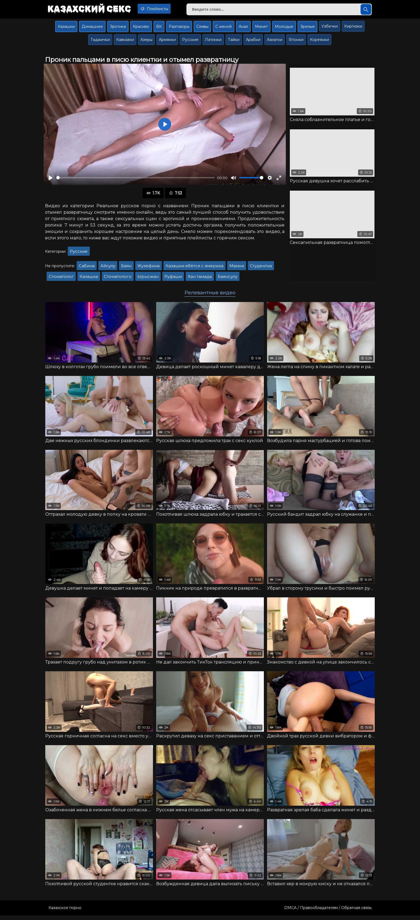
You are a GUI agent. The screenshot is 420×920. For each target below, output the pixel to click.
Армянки (167, 41)
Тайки (233, 41)
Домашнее (92, 28)
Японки (296, 41)
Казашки (66, 28)
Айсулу (107, 267)
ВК (159, 28)
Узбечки (329, 28)
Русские (190, 41)
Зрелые (307, 28)
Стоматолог (61, 278)
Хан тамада (200, 278)
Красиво (141, 28)
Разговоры (179, 28)
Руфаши (173, 278)
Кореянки (319, 41)
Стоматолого (118, 278)
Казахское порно (64, 912)
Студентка (261, 267)
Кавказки (125, 41)
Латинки (213, 41)
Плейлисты (161, 9)
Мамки (236, 267)
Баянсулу (227, 278)
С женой (223, 28)
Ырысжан (148, 278)
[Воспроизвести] (50, 180)
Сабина (87, 267)
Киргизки (353, 28)
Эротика (118, 28)
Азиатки (274, 41)
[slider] (135, 180)
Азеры (146, 41)
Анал (243, 28)
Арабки (253, 41)
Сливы (202, 28)
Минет (261, 28)
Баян (126, 267)
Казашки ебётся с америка (194, 267)
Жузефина (148, 267)
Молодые (284, 28)
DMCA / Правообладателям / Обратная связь (328, 912)
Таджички (100, 41)
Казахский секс (91, 9)
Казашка (89, 278)
